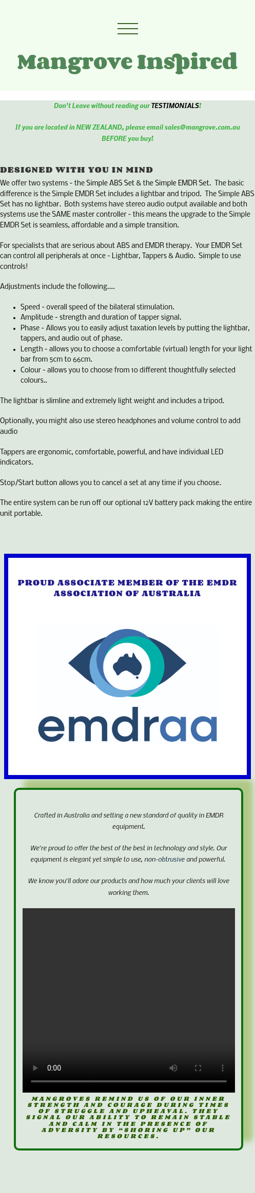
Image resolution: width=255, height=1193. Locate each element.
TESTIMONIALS (175, 105)
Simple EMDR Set (182, 183)
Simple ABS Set (110, 183)
